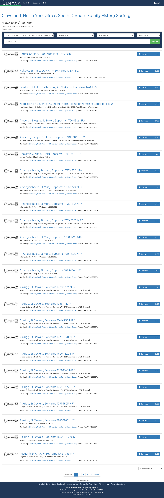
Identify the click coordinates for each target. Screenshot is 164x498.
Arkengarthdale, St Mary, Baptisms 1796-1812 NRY (51, 203)
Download (149, 54)
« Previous (68, 474)
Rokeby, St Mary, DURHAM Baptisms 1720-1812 (49, 70)
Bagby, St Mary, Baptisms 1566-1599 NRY (45, 54)
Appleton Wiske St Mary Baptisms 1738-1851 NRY (50, 154)
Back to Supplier (7, 29)
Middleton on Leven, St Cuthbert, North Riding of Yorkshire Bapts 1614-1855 (66, 103)
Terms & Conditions (118, 484)
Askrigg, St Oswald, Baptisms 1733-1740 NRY (47, 303)
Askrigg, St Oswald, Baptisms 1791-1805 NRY (47, 403)
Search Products (58, 484)
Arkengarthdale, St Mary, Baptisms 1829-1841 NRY (51, 270)
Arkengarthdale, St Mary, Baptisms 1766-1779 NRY (51, 187)
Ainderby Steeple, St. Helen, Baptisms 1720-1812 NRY (52, 120)
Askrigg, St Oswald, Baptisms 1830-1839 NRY (47, 437)
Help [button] (45, 3)
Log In (157, 3)
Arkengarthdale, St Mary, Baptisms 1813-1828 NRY (51, 253)
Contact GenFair (86, 484)
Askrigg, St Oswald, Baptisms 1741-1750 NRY (47, 320)
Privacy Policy (104, 484)
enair (10, 3)
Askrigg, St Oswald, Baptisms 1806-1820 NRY (48, 353)
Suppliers (36, 3)
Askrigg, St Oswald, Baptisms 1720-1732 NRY (47, 287)
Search (155, 42)
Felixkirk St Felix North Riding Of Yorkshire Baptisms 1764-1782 (58, 87)
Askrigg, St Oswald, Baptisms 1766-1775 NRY (47, 387)
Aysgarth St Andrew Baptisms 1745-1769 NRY (48, 453)
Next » (96, 474)
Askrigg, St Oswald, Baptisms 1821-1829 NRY (47, 420)
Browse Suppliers (72, 484)
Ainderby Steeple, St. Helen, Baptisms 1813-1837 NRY (52, 137)
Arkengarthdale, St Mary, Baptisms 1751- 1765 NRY (51, 220)
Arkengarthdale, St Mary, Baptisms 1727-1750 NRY (51, 170)
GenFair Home (44, 484)
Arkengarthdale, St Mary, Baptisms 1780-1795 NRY (51, 237)
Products (26, 3)
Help (95, 484)
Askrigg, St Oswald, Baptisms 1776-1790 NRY (47, 337)
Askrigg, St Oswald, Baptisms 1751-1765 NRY (47, 370)
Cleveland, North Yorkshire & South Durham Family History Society (66, 15)
